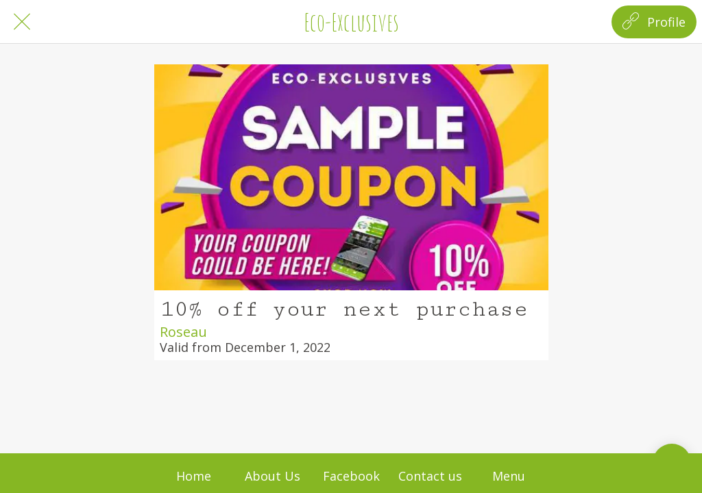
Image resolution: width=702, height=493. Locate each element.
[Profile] (654, 21)
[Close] (22, 22)
